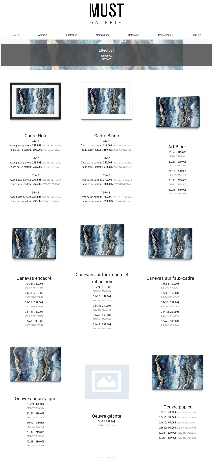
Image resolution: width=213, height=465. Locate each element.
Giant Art (196, 35)
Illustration (71, 35)
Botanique (133, 35)
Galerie (15, 35)
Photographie (165, 35)
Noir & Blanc (103, 35)
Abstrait (42, 35)
